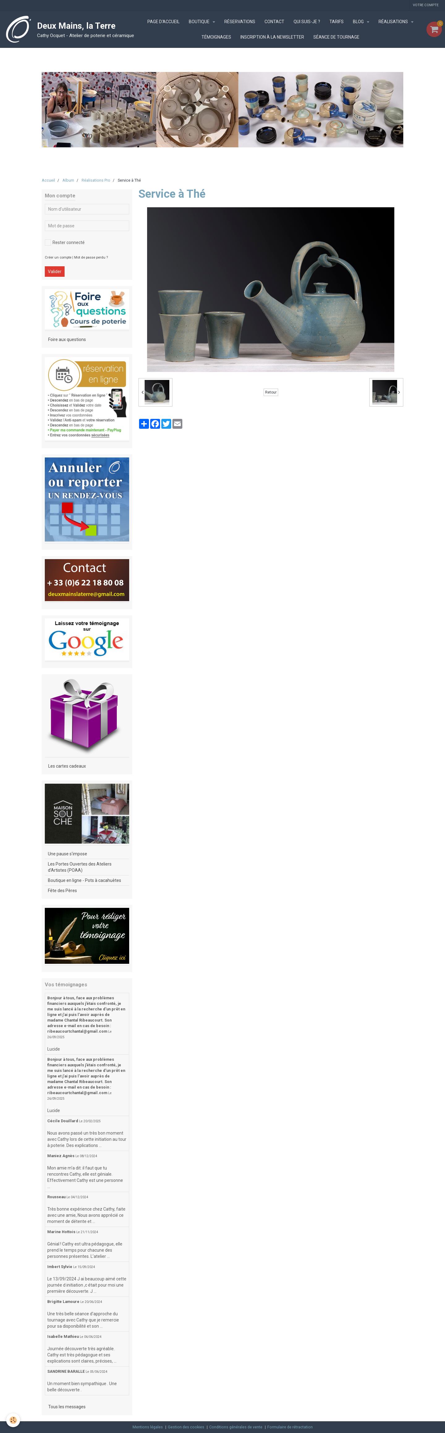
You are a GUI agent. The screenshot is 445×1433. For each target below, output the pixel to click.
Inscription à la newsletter (272, 37)
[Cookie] (13, 1420)
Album (68, 180)
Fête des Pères (62, 890)
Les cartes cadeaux (67, 766)
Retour (271, 392)
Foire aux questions (67, 339)
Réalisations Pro (96, 180)
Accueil (48, 180)
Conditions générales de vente (235, 1427)
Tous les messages (67, 1406)
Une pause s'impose (67, 853)
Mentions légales (148, 1427)
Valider (54, 271)
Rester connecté (65, 242)
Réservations (239, 21)
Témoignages (216, 37)
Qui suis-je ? (307, 21)
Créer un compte (58, 257)
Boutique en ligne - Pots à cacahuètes (84, 880)
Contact (274, 21)
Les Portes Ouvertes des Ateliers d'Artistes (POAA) (80, 867)
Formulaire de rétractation (290, 1427)
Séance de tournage (336, 37)
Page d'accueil (163, 21)
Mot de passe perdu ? (91, 257)
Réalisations (394, 21)
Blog (359, 21)
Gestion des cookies (186, 1427)
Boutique (199, 21)
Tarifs (336, 21)
